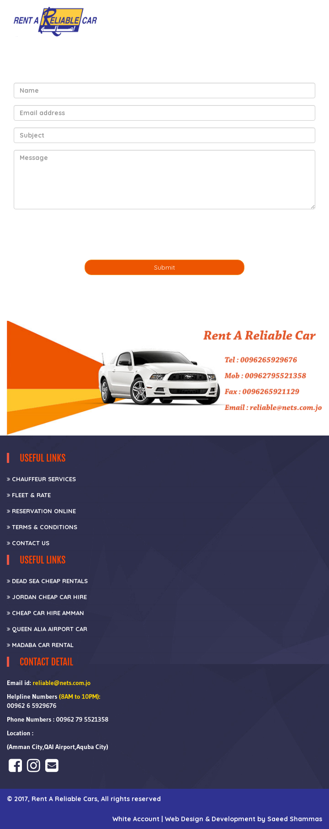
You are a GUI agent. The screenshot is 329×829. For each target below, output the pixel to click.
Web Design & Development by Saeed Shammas (243, 819)
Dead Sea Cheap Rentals (47, 581)
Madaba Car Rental (40, 644)
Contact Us (28, 543)
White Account (136, 819)
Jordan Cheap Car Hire (47, 596)
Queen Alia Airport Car (47, 628)
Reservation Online (41, 511)
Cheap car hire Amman (45, 612)
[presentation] (83, 234)
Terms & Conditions (42, 527)
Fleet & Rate (29, 495)
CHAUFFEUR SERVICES (41, 479)
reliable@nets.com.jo (61, 683)
